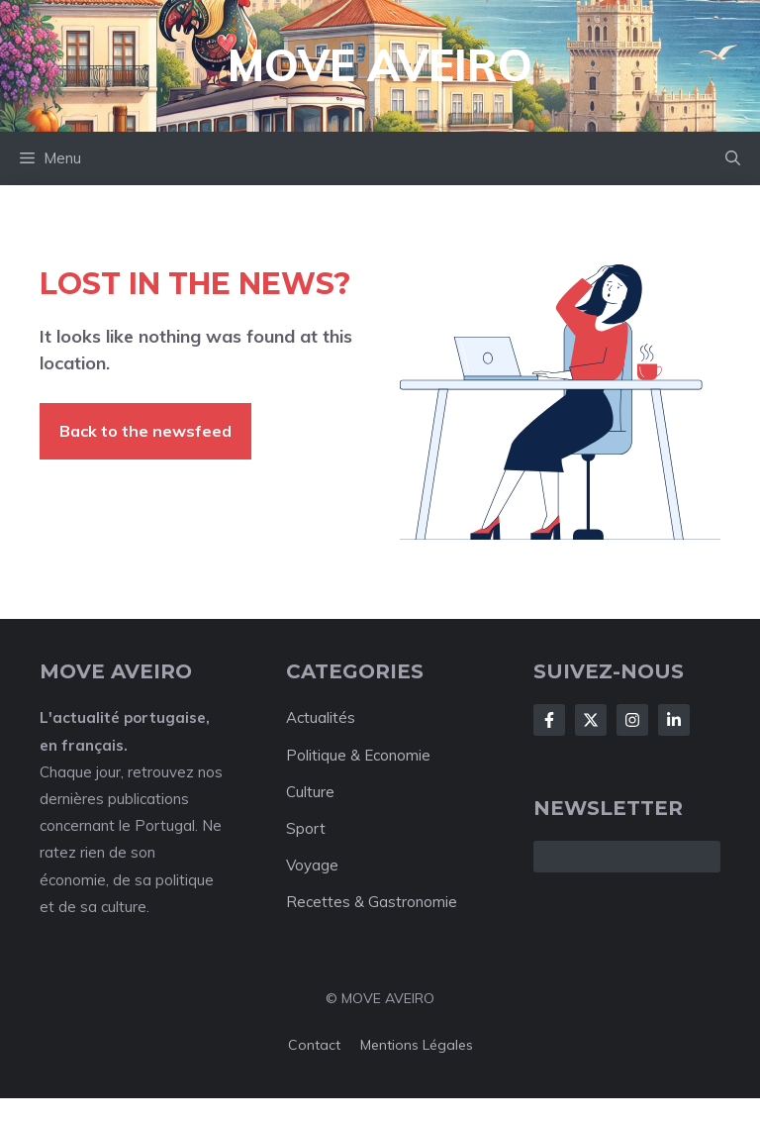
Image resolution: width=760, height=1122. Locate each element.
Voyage (312, 865)
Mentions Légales (416, 1045)
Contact (314, 1045)
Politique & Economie (358, 755)
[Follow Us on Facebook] (549, 720)
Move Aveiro (380, 65)
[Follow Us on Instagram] (632, 720)
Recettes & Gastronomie (371, 901)
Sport (306, 828)
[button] (733, 158)
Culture (310, 791)
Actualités (320, 717)
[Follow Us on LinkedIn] (674, 720)
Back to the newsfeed (145, 431)
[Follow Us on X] (591, 720)
